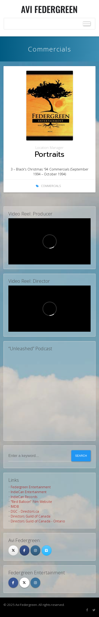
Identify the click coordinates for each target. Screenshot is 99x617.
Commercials (51, 186)
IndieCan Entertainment (29, 492)
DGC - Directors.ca (25, 511)
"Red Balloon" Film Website (31, 501)
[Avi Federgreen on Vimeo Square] (46, 550)
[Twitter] (13, 550)
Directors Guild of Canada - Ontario (38, 521)
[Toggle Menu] (86, 24)
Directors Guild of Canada (30, 516)
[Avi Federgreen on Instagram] (35, 550)
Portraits (49, 154)
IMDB (15, 506)
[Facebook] (24, 550)
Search (81, 455)
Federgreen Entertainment (31, 487)
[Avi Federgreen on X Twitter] (24, 583)
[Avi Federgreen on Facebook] (13, 583)
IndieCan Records (24, 497)
